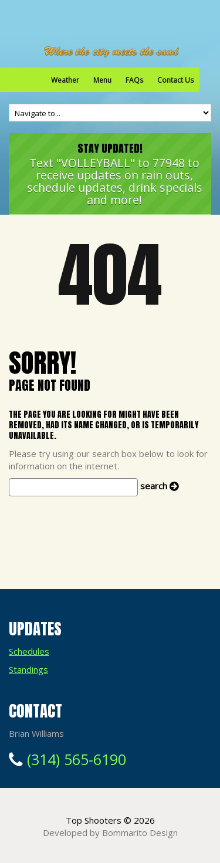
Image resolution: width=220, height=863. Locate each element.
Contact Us (175, 80)
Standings (28, 669)
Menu (102, 80)
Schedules (29, 651)
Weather (65, 80)
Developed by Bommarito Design (110, 832)
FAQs (134, 80)
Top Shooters (93, 820)
